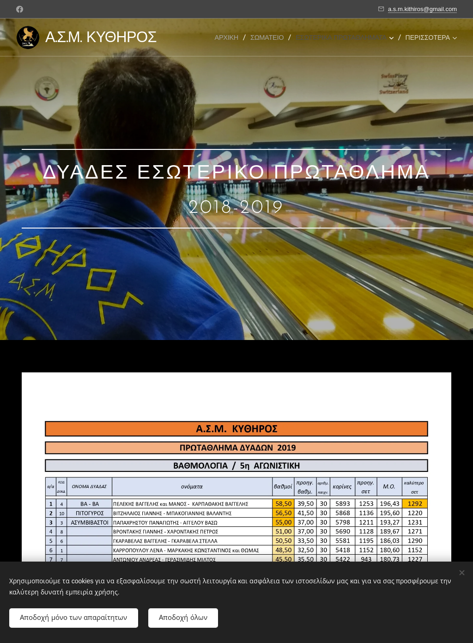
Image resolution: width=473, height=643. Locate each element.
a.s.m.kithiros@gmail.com (422, 9)
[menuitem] (229, 37)
